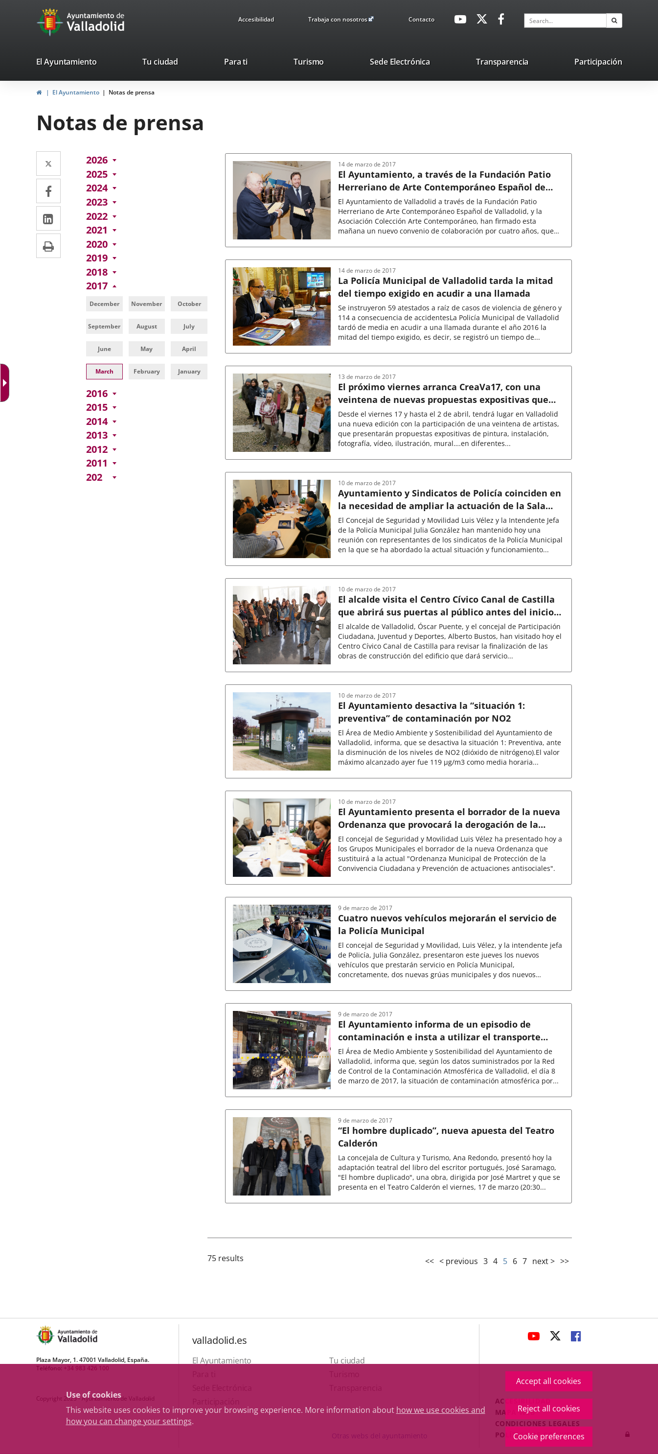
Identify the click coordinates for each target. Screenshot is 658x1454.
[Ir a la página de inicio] (51, 22)
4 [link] (495, 1261)
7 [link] (524, 1261)
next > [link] (543, 1261)
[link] (256, 21)
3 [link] (485, 1261)
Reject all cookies (549, 1408)
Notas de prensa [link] (132, 92)
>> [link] (564, 1261)
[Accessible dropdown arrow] (31, 383)
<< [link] (429, 1261)
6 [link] (515, 1261)
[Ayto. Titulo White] (96, 22)
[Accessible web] (12, 376)
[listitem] (66, 63)
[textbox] (565, 20)
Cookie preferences (549, 1436)
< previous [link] (458, 1261)
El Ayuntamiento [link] (75, 92)
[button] (614, 20)
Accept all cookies (548, 1381)
